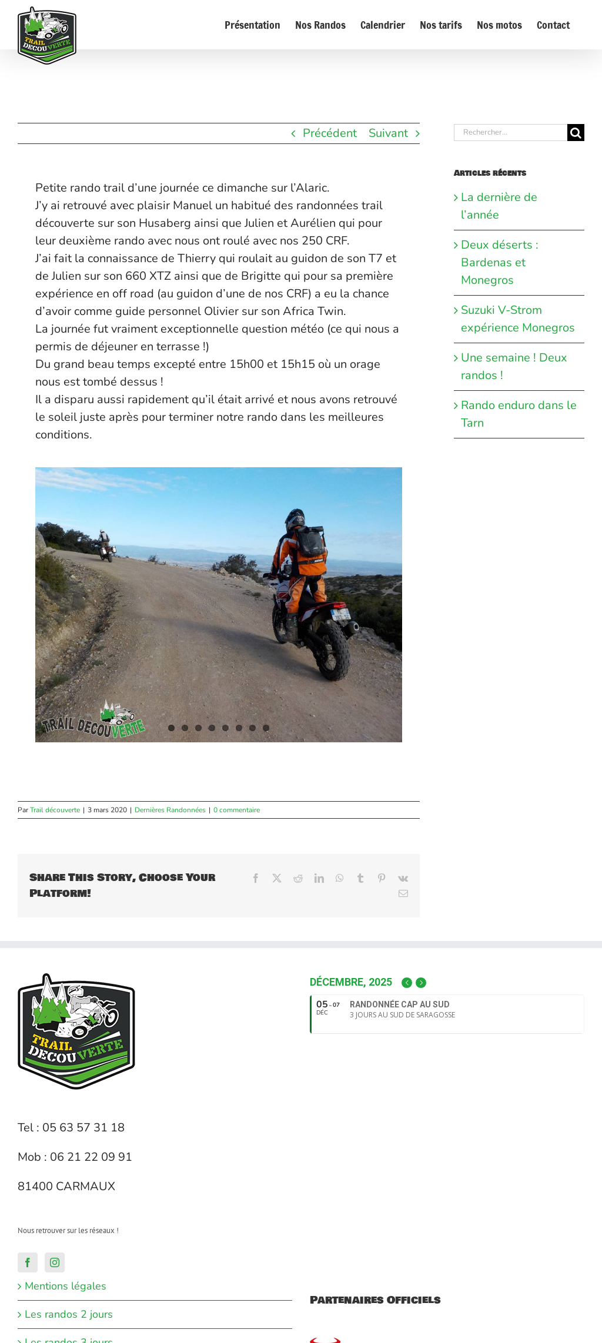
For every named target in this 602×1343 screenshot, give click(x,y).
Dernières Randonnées (170, 810)
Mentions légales (65, 1286)
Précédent (330, 133)
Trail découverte (55, 810)
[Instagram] (55, 1262)
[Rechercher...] (510, 132)
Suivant (388, 133)
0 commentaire (236, 810)
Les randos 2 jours (69, 1314)
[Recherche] (575, 132)
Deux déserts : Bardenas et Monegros (500, 262)
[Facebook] (28, 1262)
